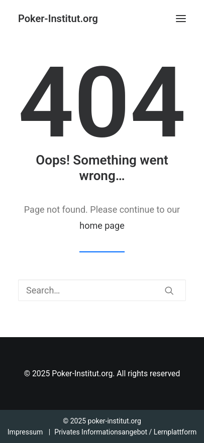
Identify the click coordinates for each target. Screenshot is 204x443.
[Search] (102, 290)
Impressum (25, 432)
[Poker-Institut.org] (58, 19)
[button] (181, 18)
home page (102, 225)
